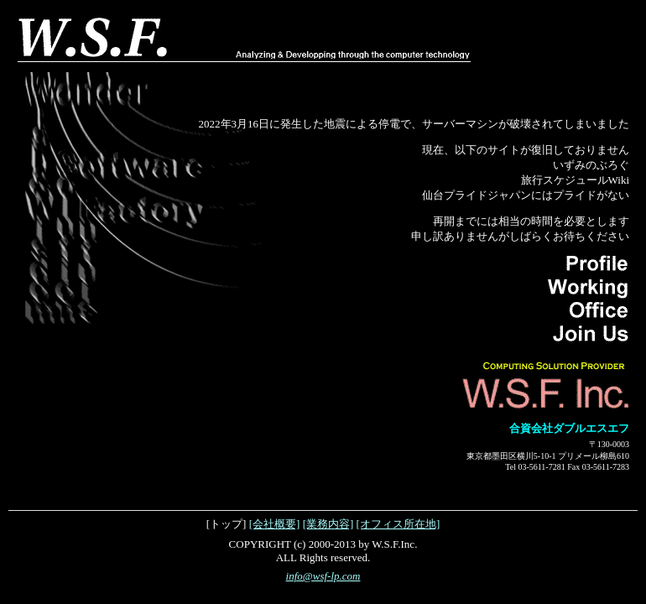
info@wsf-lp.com (323, 576)
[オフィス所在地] (398, 524)
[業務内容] (328, 524)
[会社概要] (274, 524)
